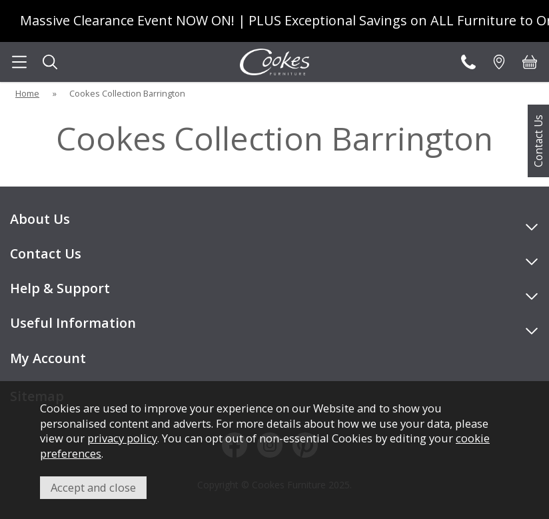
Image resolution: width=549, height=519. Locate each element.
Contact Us (538, 141)
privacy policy (122, 438)
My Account (48, 358)
